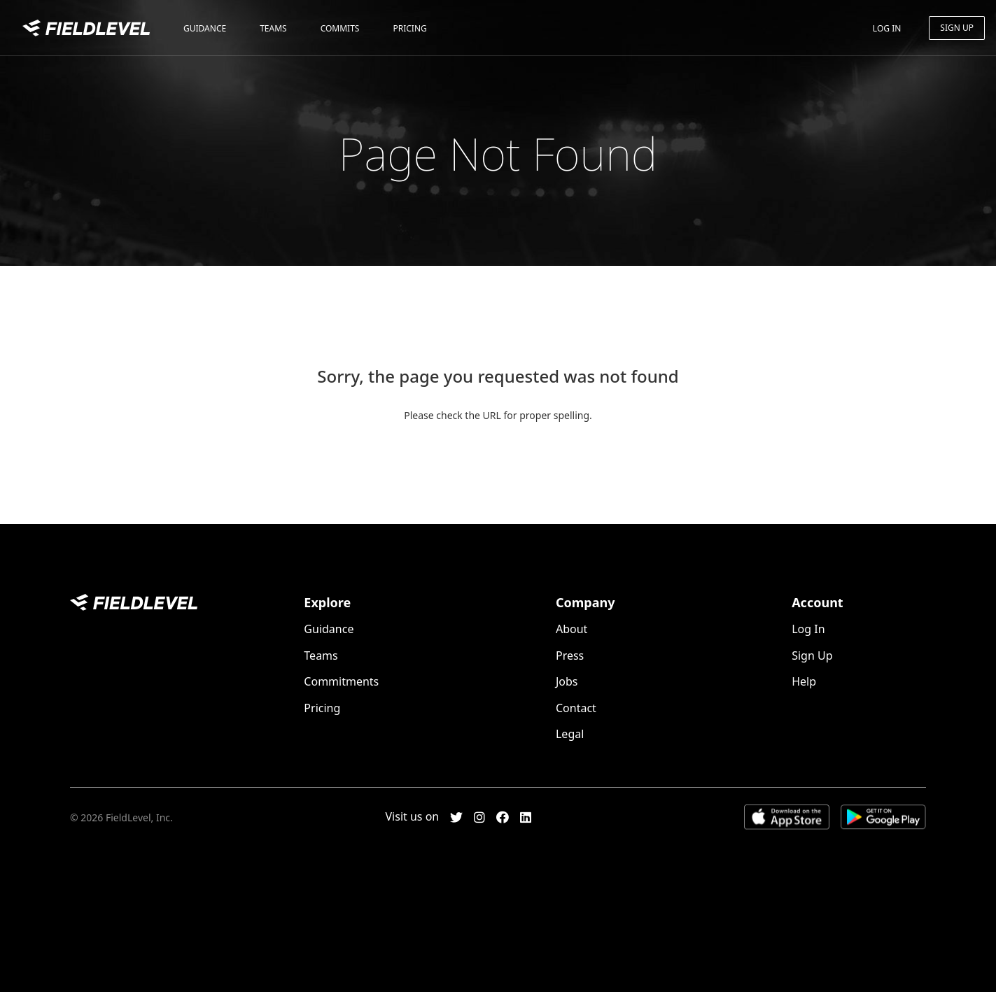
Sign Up (957, 28)
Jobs (567, 681)
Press (570, 655)
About (571, 629)
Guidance (204, 28)
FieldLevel (86, 30)
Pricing (409, 28)
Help (804, 681)
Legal (570, 734)
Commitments (341, 681)
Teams (273, 28)
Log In (887, 28)
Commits (340, 28)
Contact (576, 708)
